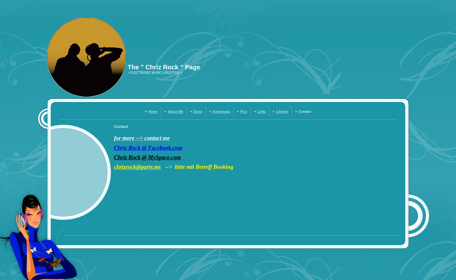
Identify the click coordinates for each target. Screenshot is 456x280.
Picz (243, 111)
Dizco (197, 111)
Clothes (282, 111)
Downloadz (221, 111)
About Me (175, 111)
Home (153, 111)
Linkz (261, 111)
